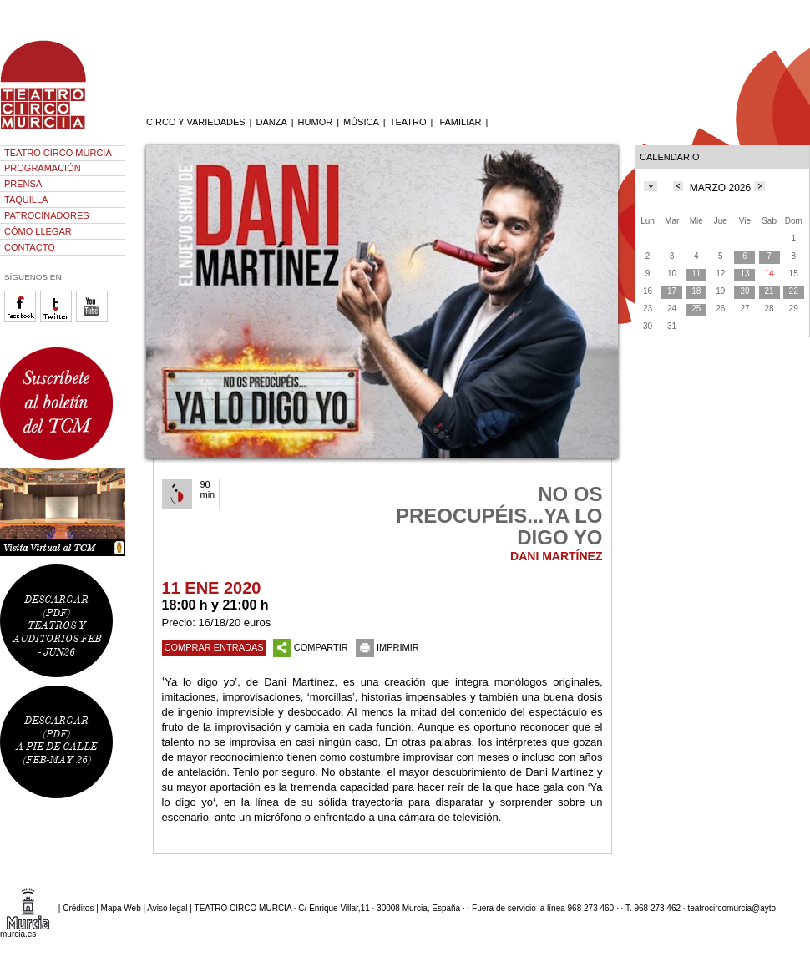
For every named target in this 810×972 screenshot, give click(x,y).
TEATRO (408, 122)
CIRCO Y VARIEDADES (196, 122)
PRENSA (23, 184)
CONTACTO (29, 247)
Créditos (78, 908)
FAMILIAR (460, 122)
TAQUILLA (26, 200)
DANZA (271, 122)
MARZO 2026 (720, 188)
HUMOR (315, 122)
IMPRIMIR (387, 647)
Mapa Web (121, 908)
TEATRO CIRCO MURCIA (58, 153)
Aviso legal (167, 908)
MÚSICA (361, 122)
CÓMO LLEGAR (38, 231)
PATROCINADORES (46, 215)
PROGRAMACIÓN (42, 168)
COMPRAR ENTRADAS (214, 647)
